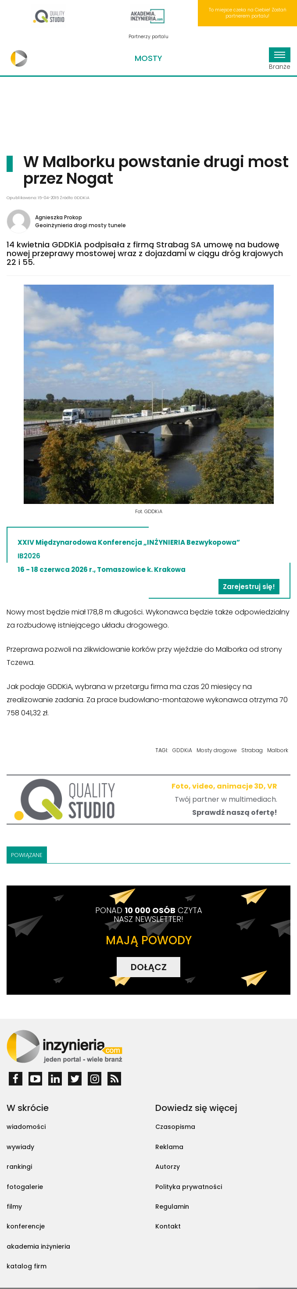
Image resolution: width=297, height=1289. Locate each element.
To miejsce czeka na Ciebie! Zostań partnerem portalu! (247, 13)
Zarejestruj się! (249, 586)
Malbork (277, 750)
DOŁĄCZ (149, 967)
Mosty (148, 58)
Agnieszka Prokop (58, 217)
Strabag (252, 750)
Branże (279, 59)
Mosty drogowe (217, 750)
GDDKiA (182, 750)
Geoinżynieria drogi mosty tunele (80, 225)
